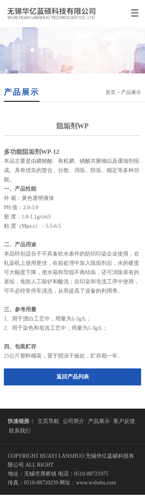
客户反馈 (124, 421)
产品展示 (99, 421)
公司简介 (73, 421)
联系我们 (20, 431)
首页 (111, 92)
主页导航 (48, 421)
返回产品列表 (72, 377)
